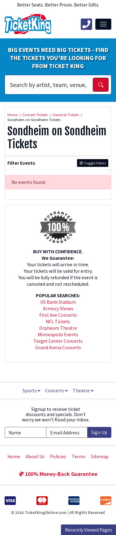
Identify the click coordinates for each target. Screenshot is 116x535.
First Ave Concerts (58, 315)
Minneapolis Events (58, 334)
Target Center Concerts (58, 341)
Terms (78, 456)
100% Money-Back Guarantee (58, 473)
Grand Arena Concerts (58, 347)
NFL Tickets (58, 321)
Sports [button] (31, 390)
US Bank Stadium (58, 302)
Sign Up (99, 432)
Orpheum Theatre (58, 328)
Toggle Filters (92, 162)
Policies (58, 456)
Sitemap (100, 456)
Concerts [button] (56, 390)
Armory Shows (58, 308)
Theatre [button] (83, 390)
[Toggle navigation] (103, 24)
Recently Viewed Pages (88, 530)
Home (13, 456)
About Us (35, 456)
